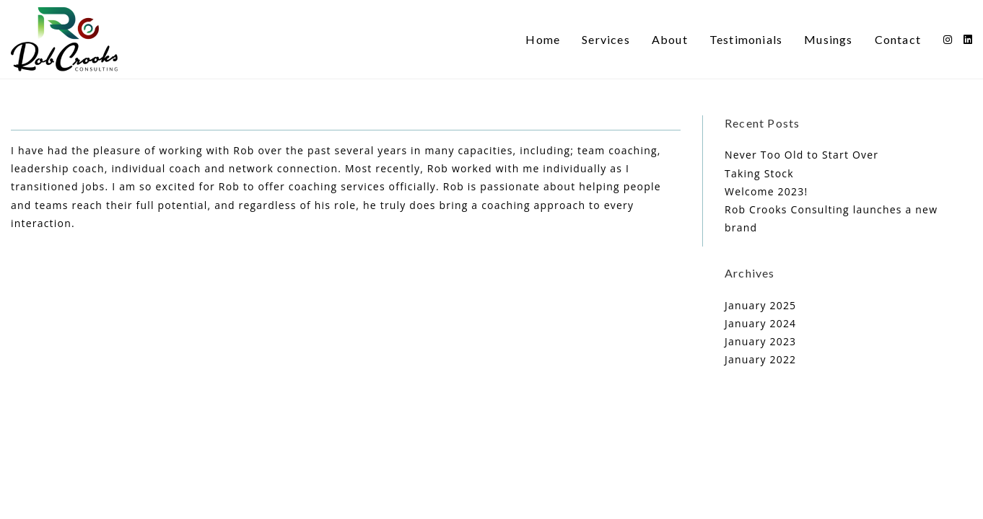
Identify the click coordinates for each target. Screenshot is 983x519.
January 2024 (760, 323)
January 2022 (760, 359)
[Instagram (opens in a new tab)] (948, 40)
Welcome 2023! (766, 191)
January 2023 (760, 341)
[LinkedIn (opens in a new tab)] (968, 40)
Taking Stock (759, 173)
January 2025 (760, 305)
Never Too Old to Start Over (801, 154)
